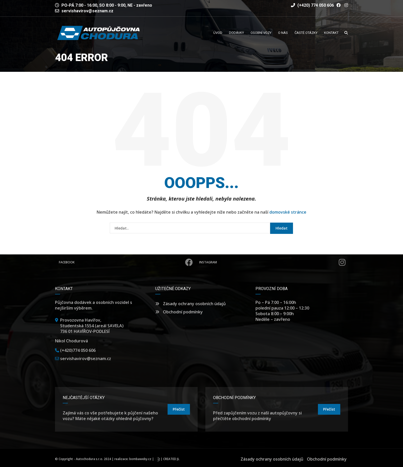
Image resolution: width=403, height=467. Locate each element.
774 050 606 (84, 350)
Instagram (272, 262)
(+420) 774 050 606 (312, 5)
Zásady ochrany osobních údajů (190, 303)
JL (178, 459)
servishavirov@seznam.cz (87, 10)
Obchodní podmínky (179, 312)
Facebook (126, 262)
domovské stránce (287, 212)
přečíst (179, 409)
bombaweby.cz (140, 459)
